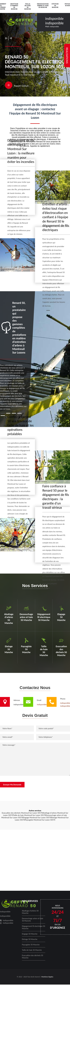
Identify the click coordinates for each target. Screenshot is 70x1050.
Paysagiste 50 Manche (31, 944)
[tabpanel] (13, 355)
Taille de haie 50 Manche (27, 6)
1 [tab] (3, 413)
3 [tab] (14, 413)
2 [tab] (8, 413)
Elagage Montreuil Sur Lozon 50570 (37, 817)
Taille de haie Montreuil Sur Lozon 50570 (29, 815)
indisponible (54, 18)
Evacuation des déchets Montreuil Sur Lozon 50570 (22, 813)
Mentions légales (47, 977)
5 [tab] (3, 415)
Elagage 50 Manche (29, 934)
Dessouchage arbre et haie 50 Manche (43, 5)
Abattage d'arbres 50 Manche (14, 6)
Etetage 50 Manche (55, 5)
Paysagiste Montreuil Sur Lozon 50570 (40, 820)
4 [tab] (19, 413)
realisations (67, 55)
